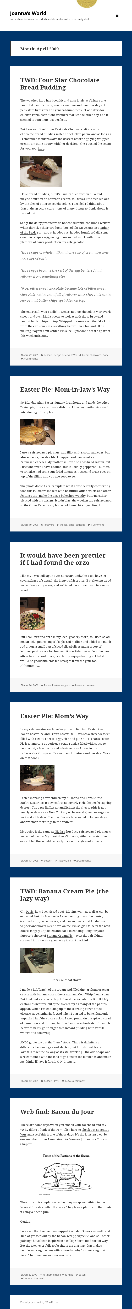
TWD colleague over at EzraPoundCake (59, 576)
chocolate (95, 355)
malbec (77, 642)
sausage (80, 524)
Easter (62, 860)
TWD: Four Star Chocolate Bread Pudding (60, 83)
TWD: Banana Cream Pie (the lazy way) (64, 894)
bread (85, 355)
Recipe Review (62, 355)
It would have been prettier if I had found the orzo (63, 558)
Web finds (67, 1274)
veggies (65, 685)
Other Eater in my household (49, 505)
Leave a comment (85, 685)
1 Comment (97, 524)
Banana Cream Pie (60, 935)
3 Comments (30, 358)
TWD (74, 355)
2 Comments (83, 860)
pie (69, 860)
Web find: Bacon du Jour (57, 1112)
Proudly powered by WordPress (39, 1302)
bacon (82, 1274)
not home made (52, 1274)
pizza (71, 524)
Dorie (105, 355)
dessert (48, 355)
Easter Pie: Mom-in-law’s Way (65, 389)
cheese (63, 524)
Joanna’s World (28, 13)
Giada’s (59, 831)
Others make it (47, 491)
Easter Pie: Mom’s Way (54, 716)
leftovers (49, 524)
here (41, 148)
